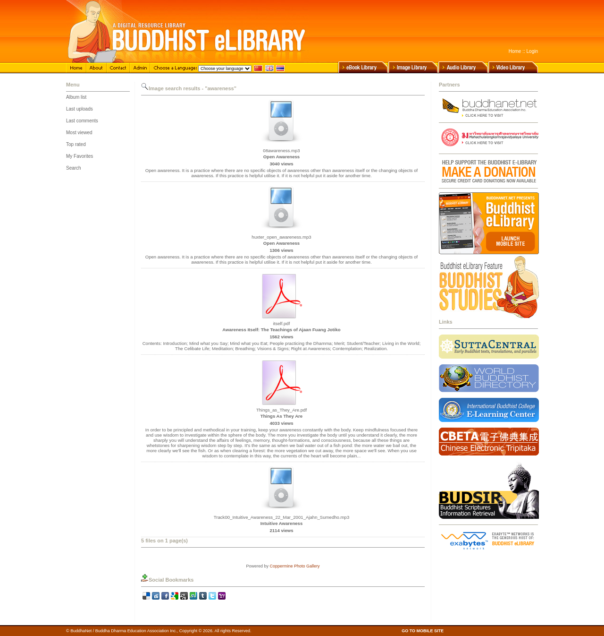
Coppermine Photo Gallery (294, 566)
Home (515, 51)
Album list (76, 97)
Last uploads (79, 109)
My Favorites (79, 156)
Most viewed (79, 132)
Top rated (76, 144)
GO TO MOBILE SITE (423, 630)
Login (532, 51)
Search (73, 168)
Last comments (82, 120)
